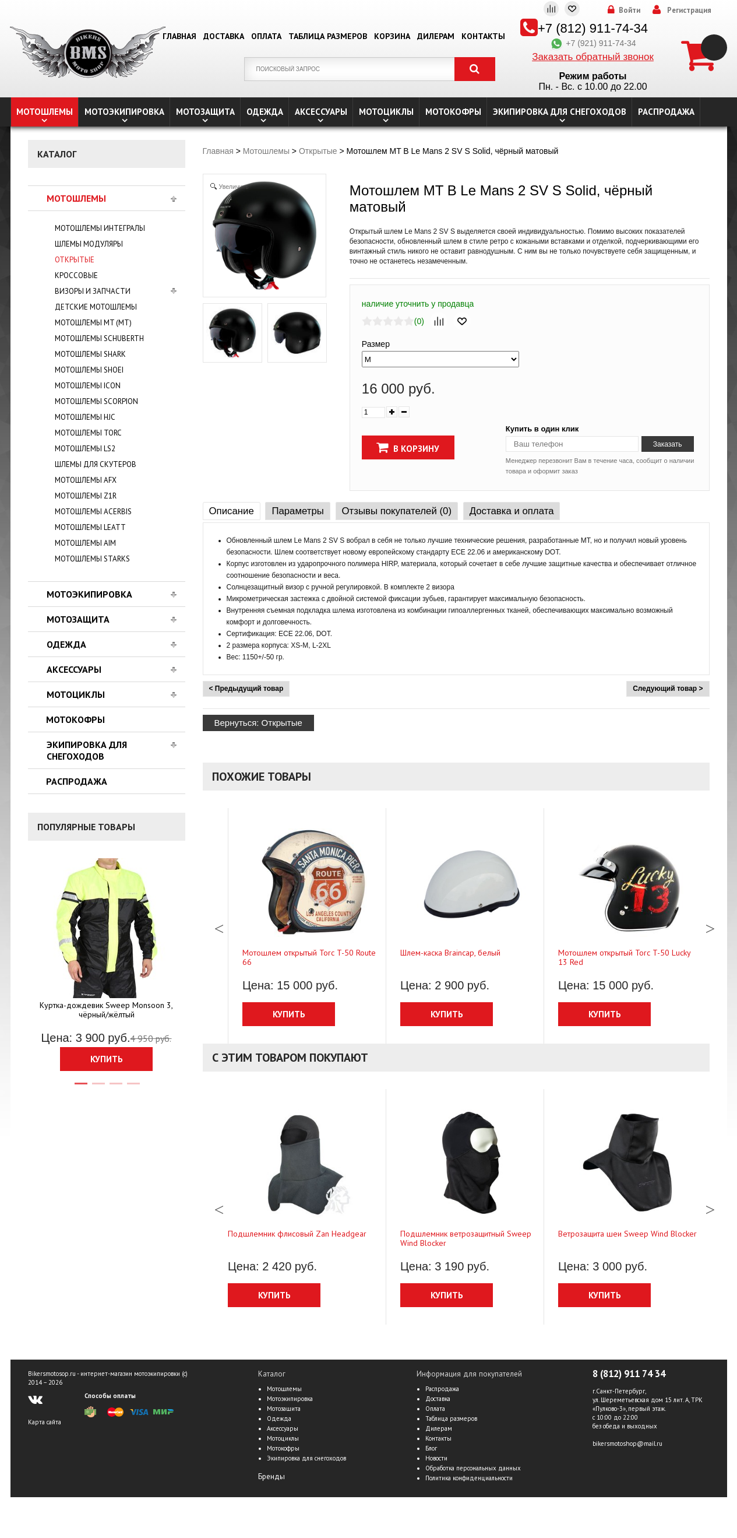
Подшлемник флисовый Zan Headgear (297, 1233)
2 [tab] (98, 1088)
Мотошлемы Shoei (89, 370)
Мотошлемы (44, 111)
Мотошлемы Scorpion (96, 401)
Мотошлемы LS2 (85, 449)
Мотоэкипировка (124, 111)
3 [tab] (115, 1088)
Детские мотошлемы (96, 307)
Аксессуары (321, 111)
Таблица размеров (327, 36)
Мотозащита (205, 111)
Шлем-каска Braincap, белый (450, 952)
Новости (436, 1458)
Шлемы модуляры (89, 244)
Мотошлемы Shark (90, 354)
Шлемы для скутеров (95, 464)
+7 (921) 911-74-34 (592, 43)
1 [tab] (80, 1088)
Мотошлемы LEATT (90, 527)
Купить (106, 1059)
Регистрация (689, 10)
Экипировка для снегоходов (559, 111)
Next (710, 926)
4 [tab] (133, 1088)
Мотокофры (453, 111)
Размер (376, 344)
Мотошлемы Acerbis (93, 512)
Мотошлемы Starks (92, 559)
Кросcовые (76, 275)
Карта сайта (44, 1422)
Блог (431, 1448)
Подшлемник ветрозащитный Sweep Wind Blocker (465, 1238)
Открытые (74, 260)
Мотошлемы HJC (85, 417)
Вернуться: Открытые (258, 723)
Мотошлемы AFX (86, 480)
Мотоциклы (386, 111)
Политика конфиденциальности (469, 1478)
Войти (629, 10)
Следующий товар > (668, 688)
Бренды (271, 1476)
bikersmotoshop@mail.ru (627, 1443)
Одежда (264, 111)
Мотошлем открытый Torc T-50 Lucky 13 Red (624, 957)
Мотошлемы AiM (85, 543)
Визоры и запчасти (93, 291)
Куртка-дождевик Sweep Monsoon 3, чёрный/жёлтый (106, 1010)
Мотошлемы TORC (88, 433)
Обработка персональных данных (473, 1468)
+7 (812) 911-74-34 (593, 28)
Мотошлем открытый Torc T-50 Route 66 (309, 957)
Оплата (266, 36)
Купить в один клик (542, 428)
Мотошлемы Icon (88, 386)
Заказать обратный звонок (593, 56)
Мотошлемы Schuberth (99, 338)
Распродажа (666, 111)
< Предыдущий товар (246, 688)
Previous (219, 926)
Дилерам (435, 36)
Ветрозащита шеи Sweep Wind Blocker (627, 1233)
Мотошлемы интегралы (100, 228)
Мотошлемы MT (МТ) (93, 323)
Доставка (223, 36)
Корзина (392, 36)
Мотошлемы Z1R (86, 496)
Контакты (483, 36)
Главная (179, 36)
